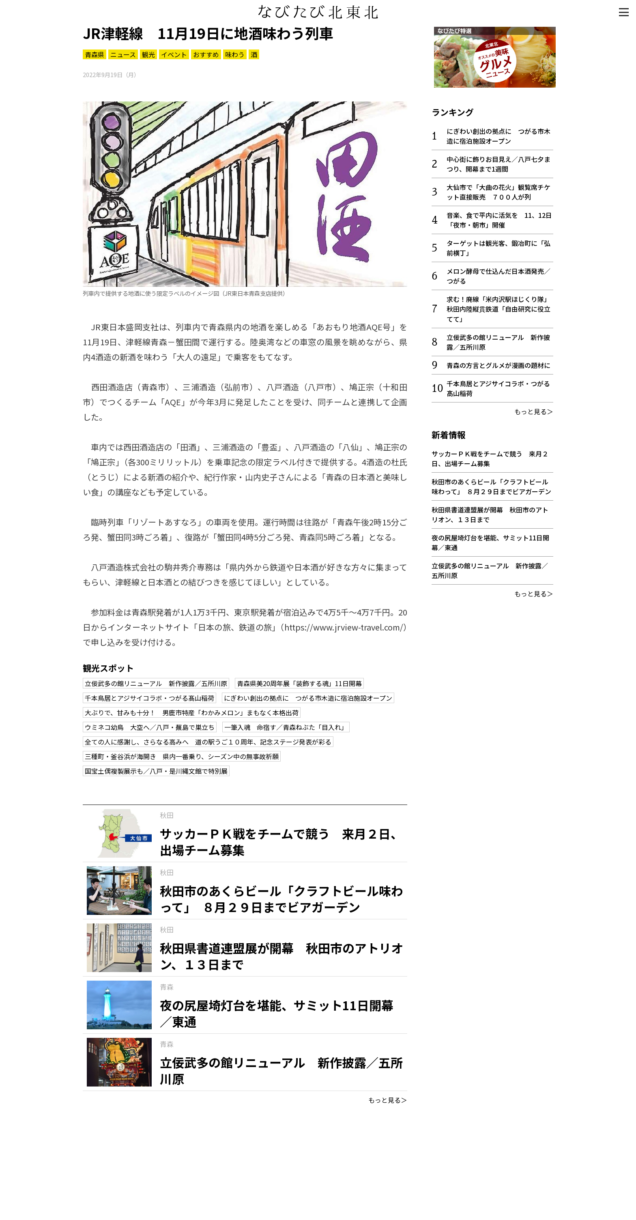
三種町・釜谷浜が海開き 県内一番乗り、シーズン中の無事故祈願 (182, 756)
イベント (174, 54)
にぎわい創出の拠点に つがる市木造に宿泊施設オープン (308, 698)
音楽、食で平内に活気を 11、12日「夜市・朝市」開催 (499, 217)
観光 (148, 54)
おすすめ (206, 54)
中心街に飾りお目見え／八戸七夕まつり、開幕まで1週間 (498, 161)
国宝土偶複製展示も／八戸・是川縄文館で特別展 (156, 771)
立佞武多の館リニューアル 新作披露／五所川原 (156, 683)
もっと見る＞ (387, 1100)
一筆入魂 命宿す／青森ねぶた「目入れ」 (286, 727)
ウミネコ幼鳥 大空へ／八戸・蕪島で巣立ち (150, 727)
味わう (235, 54)
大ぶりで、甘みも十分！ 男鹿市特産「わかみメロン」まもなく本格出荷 (192, 712)
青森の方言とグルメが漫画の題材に (498, 363)
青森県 (94, 54)
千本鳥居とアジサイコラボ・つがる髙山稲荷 (149, 698)
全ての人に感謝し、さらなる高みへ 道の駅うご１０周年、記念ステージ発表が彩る (208, 742)
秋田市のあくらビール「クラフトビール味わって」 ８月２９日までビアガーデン (491, 484)
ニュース (123, 54)
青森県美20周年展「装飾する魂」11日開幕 (299, 683)
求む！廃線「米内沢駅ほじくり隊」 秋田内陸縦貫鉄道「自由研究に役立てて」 (500, 306)
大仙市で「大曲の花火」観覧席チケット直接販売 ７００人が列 (498, 189)
